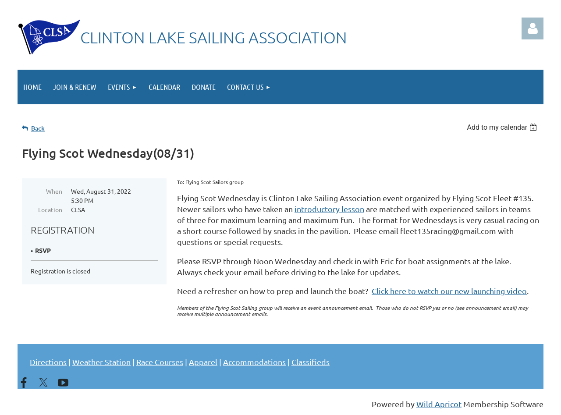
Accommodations (254, 361)
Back (38, 128)
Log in (532, 28)
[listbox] (503, 127)
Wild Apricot (439, 403)
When (54, 191)
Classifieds (310, 361)
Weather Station (101, 361)
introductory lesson (329, 208)
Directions (48, 361)
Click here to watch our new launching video (449, 290)
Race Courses (159, 361)
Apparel (203, 361)
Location (50, 209)
